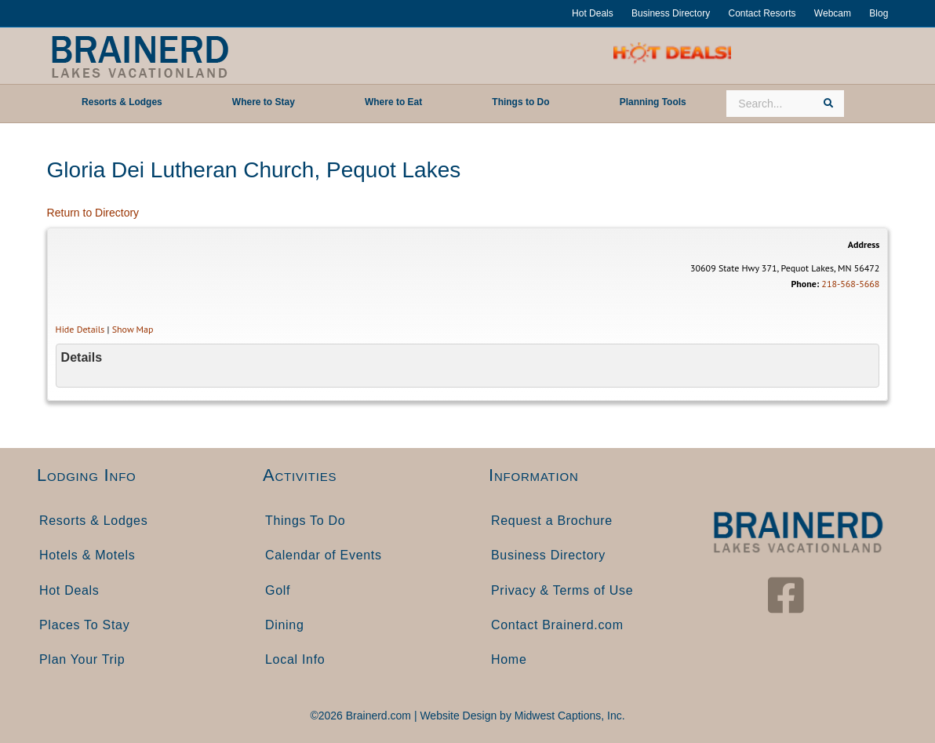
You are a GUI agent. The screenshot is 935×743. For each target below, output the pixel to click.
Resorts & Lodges (93, 520)
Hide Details (80, 329)
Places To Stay (84, 625)
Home (508, 659)
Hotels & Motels (87, 555)
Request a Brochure (552, 520)
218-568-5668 (850, 284)
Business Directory (670, 13)
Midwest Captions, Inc (568, 715)
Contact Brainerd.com (557, 625)
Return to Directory (93, 212)
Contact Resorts (761, 13)
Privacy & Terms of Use (562, 590)
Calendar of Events (323, 555)
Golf (277, 590)
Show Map (133, 329)
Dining (284, 625)
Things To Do (305, 520)
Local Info (295, 659)
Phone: (805, 284)
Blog (878, 13)
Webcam (832, 13)
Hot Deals (592, 13)
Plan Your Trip (82, 659)
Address (864, 244)
